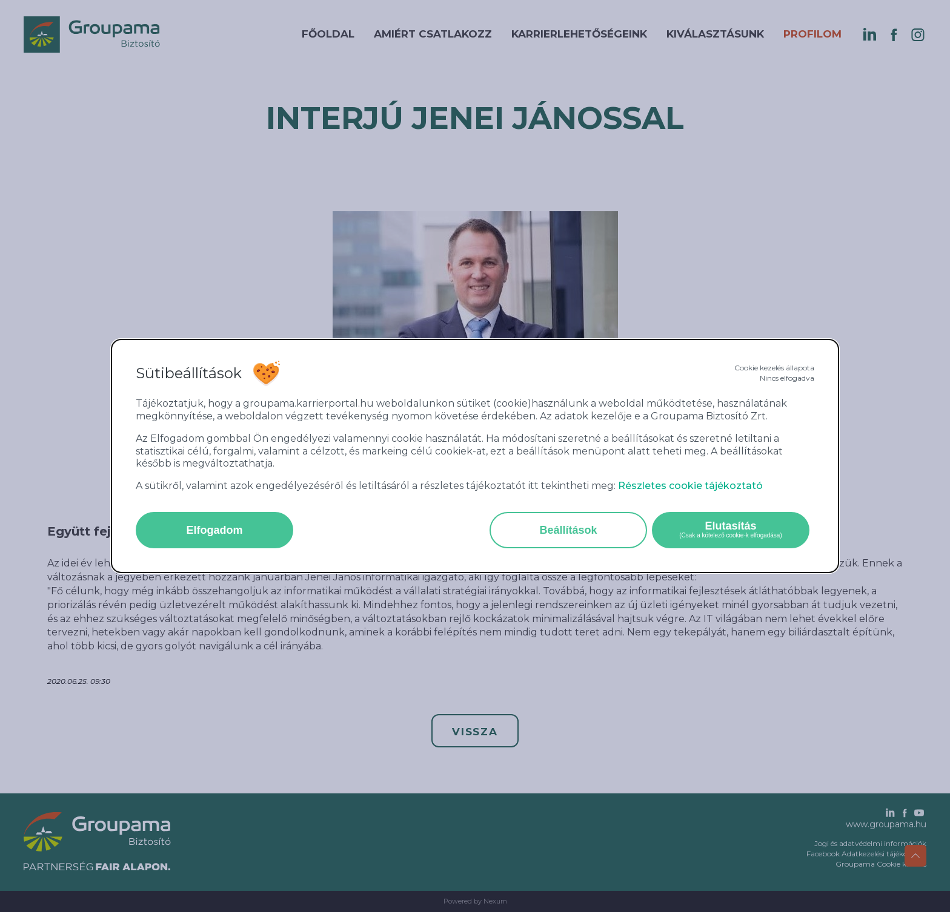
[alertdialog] (475, 456)
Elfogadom (215, 530)
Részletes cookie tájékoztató (690, 485)
